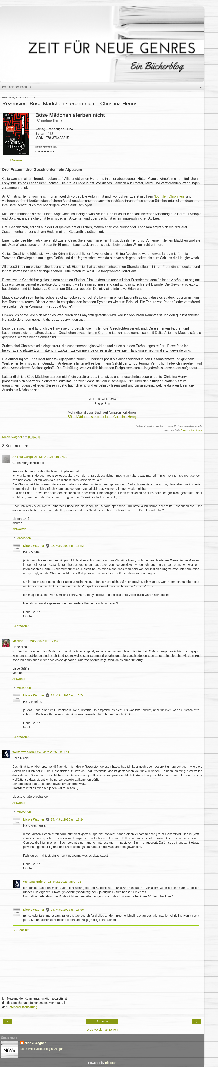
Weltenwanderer (24, 752)
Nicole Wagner (33, 545)
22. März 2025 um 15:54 (67, 695)
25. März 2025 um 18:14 (67, 819)
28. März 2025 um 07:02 (64, 881)
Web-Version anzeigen (102, 1029)
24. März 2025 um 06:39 (53, 752)
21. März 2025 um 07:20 (50, 457)
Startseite (102, 1021)
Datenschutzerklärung (191, 430)
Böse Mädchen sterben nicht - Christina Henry (102, 417)
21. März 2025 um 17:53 (41, 641)
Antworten (19, 529)
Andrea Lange (22, 457)
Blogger (110, 1062)
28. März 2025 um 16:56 (67, 909)
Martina (17, 641)
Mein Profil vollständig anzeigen (41, 1049)
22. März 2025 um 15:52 (67, 545)
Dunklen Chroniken (169, 196)
